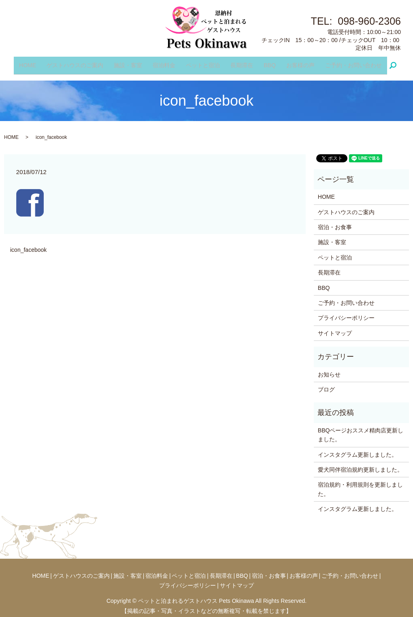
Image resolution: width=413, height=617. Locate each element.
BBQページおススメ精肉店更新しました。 (361, 429)
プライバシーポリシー (346, 313)
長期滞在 (240, 62)
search (390, 63)
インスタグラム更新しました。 (357, 449)
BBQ (267, 62)
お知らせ (329, 369)
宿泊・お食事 (335, 222)
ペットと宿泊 (203, 62)
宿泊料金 (165, 62)
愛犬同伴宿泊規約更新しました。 (360, 464)
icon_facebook (28, 245)
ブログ (326, 384)
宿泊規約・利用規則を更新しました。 (360, 484)
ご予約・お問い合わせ (347, 62)
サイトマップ (335, 328)
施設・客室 (131, 62)
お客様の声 (296, 62)
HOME (33, 62)
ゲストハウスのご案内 (79, 62)
